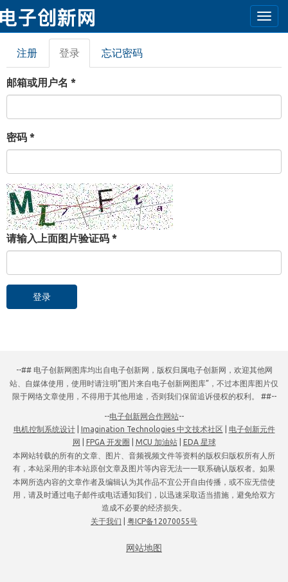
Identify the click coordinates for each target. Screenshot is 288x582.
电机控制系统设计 (44, 429)
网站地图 (144, 548)
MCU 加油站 (156, 442)
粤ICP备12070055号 (162, 521)
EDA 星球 (199, 442)
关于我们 (106, 521)
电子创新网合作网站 (144, 416)
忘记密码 (122, 53)
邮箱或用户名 (41, 82)
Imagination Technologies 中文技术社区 (152, 429)
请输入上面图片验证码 (61, 238)
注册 (27, 53)
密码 (20, 137)
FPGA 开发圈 (108, 442)
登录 (74, 57)
